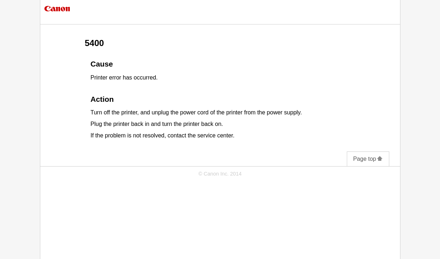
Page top (368, 159)
